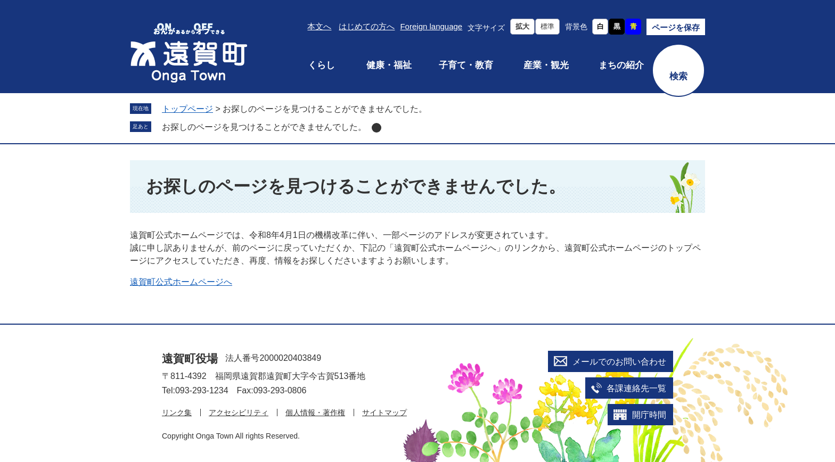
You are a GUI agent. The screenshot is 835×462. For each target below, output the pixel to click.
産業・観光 (546, 65)
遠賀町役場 (190, 358)
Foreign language (431, 26)
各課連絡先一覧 (636, 388)
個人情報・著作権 (315, 412)
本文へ (319, 26)
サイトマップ (384, 412)
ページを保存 (676, 27)
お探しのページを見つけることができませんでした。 (264, 126)
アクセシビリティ (238, 412)
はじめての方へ (367, 26)
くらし (321, 65)
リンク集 (177, 412)
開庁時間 (649, 414)
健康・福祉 (389, 65)
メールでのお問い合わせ (619, 361)
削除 (376, 128)
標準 (547, 26)
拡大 (522, 26)
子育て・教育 (466, 65)
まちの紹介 (621, 65)
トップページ (187, 108)
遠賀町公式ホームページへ (181, 281)
